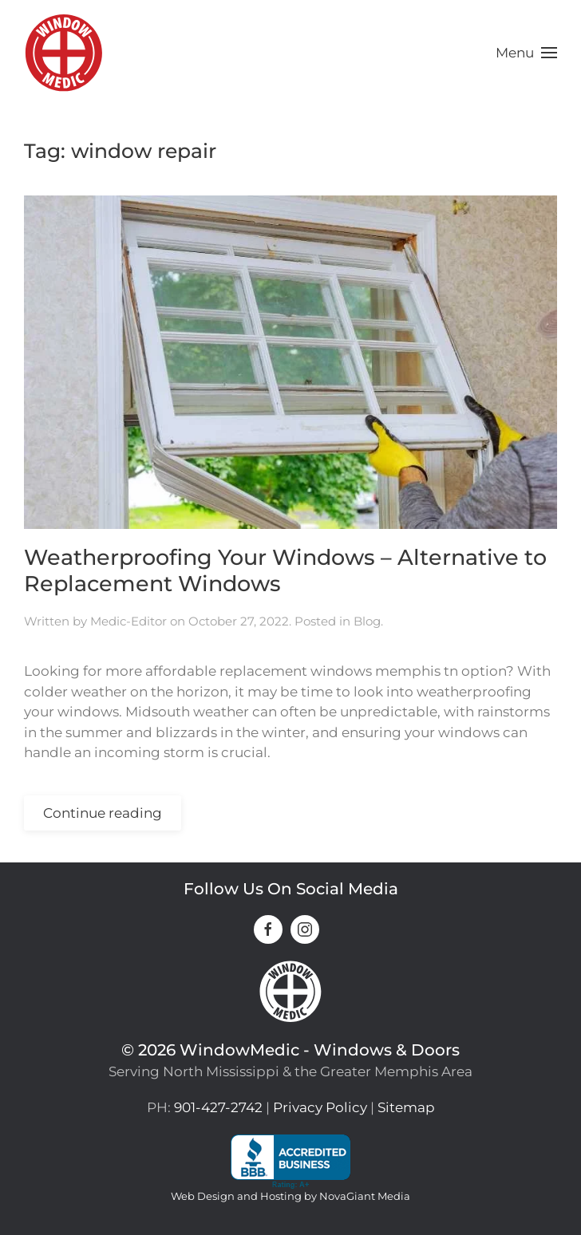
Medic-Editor (128, 621)
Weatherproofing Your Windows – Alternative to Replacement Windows (285, 570)
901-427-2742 (218, 1107)
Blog (367, 621)
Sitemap (406, 1107)
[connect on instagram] (304, 929)
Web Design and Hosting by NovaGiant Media (290, 1196)
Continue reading (102, 813)
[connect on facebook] (268, 929)
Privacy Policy (320, 1107)
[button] (526, 53)
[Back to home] (64, 53)
